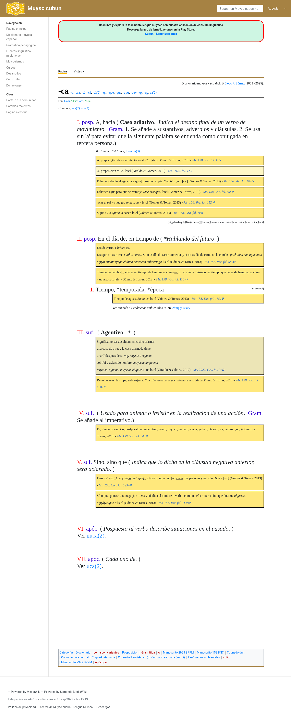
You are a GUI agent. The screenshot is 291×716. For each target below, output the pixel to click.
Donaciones (14, 85)
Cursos (10, 67)
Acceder (274, 8)
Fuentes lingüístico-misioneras (19, 53)
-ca (68, 108)
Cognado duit (235, 652)
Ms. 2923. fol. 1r (179, 171)
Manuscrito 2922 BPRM (76, 662)
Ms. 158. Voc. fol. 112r (198, 202)
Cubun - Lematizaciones (161, 34)
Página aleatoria (16, 112)
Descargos (103, 707)
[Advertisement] (24, 181)
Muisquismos (15, 61)
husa (129, 151)
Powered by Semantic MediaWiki (65, 692)
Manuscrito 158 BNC (210, 652)
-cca (77, 92)
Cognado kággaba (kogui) (168, 657)
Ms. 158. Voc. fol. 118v (171, 279)
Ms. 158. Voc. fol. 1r (205, 160)
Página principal (16, 29)
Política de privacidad (22, 707)
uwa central (251, 222)
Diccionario (83, 652)
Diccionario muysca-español (19, 37)
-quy (118, 92)
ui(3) (136, 151)
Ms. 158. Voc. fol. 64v (237, 181)
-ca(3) (85, 108)
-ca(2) (76, 108)
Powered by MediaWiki (25, 692)
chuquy (177, 308)
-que (111, 92)
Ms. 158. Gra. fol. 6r (186, 213)
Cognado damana (103, 657)
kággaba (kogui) (176, 222)
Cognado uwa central (75, 657)
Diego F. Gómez (235, 83)
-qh (104, 92)
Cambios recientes (18, 106)
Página (62, 71)
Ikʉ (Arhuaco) (193, 222)
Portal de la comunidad (21, 100)
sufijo (226, 657)
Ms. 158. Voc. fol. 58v (219, 262)
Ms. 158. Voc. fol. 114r (173, 503)
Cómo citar (13, 79)
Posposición (130, 652)
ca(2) (153, 92)
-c (71, 92)
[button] (261, 222)
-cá (89, 92)
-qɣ (146, 92)
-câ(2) (96, 92)
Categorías (67, 652)
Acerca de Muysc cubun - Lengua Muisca (66, 707)
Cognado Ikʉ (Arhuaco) (133, 657)
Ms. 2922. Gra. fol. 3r (207, 369)
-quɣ (133, 92)
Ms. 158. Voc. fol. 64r (131, 436)
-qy (140, 92)
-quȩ (126, 92)
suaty (186, 308)
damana (215, 222)
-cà (84, 92)
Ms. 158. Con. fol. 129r (114, 485)
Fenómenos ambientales (204, 657)
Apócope (101, 662)
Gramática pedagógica (21, 45)
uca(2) (94, 566)
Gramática (148, 652)
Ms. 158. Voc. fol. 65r (217, 192)
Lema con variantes (106, 652)
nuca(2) (96, 535)
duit (261, 222)
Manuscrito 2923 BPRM (178, 652)
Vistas (78, 71)
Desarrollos (13, 73)
